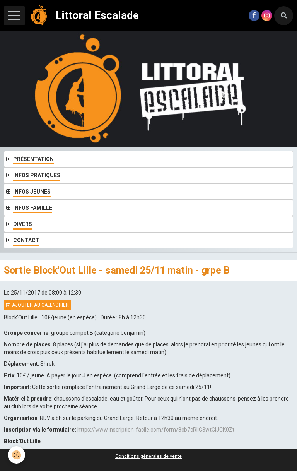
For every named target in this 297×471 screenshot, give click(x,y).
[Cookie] (16, 455)
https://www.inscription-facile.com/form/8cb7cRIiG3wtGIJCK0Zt (155, 429)
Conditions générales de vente (148, 456)
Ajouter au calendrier (37, 305)
